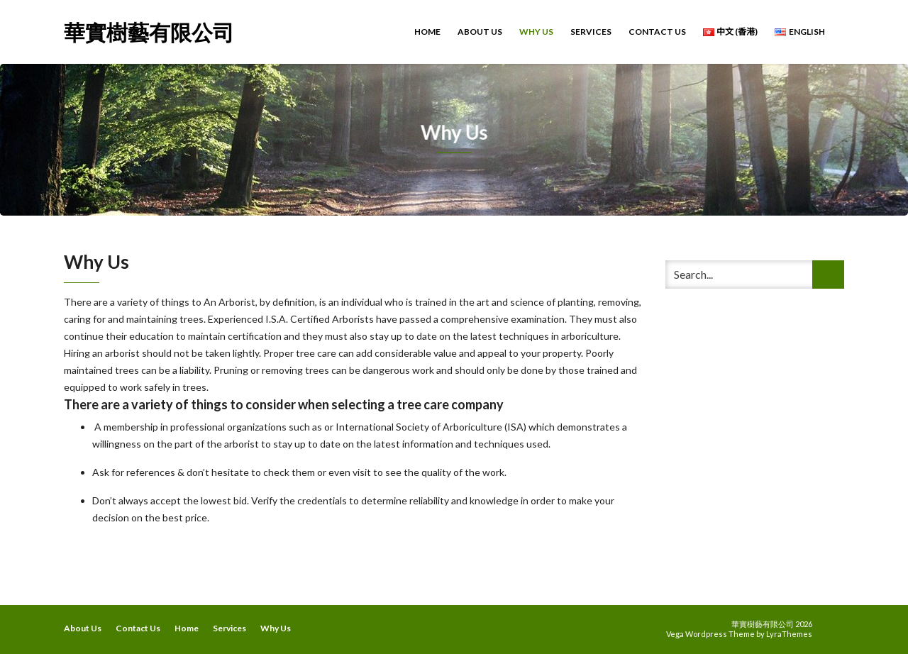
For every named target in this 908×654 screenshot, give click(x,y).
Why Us (536, 31)
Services (590, 31)
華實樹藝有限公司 (149, 31)
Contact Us (657, 31)
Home (427, 31)
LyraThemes (789, 633)
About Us (480, 31)
